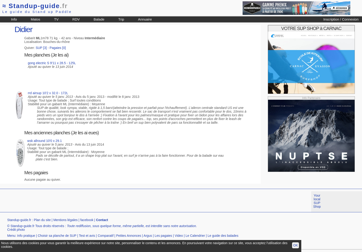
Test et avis (87, 235)
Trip (121, 19)
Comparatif (105, 235)
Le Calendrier (195, 235)
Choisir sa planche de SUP (57, 235)
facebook (87, 220)
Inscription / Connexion (341, 19)
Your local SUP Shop (317, 201)
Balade (99, 19)
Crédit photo (16, 229)
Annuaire (145, 19)
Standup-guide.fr (19, 220)
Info (14, 19)
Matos (35, 19)
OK (295, 245)
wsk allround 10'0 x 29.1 (44, 141)
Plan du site (42, 220)
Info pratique (26, 235)
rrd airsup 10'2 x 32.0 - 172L (48, 93)
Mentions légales (65, 220)
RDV (76, 19)
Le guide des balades (223, 235)
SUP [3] (41, 48)
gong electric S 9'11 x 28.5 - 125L (52, 63)
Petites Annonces (128, 235)
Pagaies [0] (58, 48)
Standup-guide (35, 5)
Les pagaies (163, 235)
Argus (148, 235)
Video (179, 235)
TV (56, 19)
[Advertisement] (84, 201)
